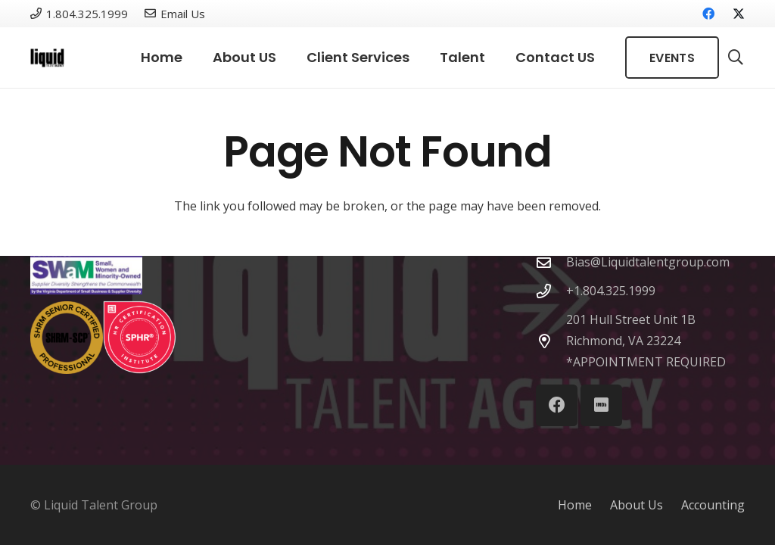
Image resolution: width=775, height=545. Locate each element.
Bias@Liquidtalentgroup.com (648, 262)
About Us (636, 505)
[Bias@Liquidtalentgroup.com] (551, 262)
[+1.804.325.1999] (551, 291)
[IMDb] (601, 405)
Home (575, 505)
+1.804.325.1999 (610, 290)
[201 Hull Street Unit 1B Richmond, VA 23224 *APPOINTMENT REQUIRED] (551, 341)
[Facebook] (708, 14)
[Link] (47, 57)
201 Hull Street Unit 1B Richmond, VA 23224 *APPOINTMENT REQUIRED (646, 340)
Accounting (713, 505)
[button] (735, 57)
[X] (733, 14)
